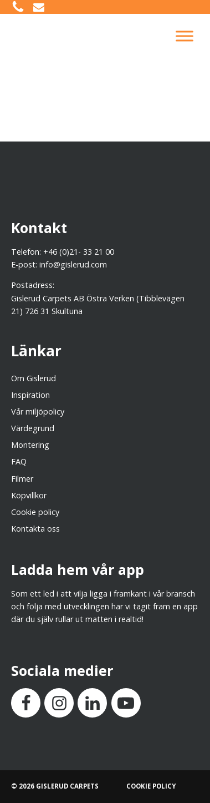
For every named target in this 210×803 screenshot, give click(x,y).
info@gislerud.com (73, 264)
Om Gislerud (33, 378)
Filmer (22, 478)
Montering (30, 445)
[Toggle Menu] (184, 36)
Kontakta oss (35, 528)
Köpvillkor (29, 495)
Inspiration (30, 395)
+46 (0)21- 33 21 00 (78, 251)
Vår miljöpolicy (37, 411)
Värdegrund (32, 428)
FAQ (19, 461)
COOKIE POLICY (151, 786)
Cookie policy (35, 512)
